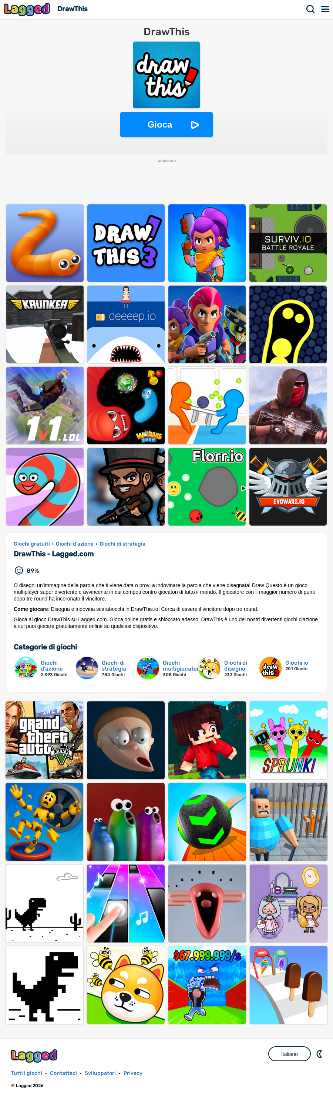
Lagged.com (35, 1055)
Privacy (133, 1073)
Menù (325, 9)
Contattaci (63, 1073)
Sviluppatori (100, 1073)
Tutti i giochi (26, 1073)
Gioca (160, 124)
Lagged (28, 9)
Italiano (289, 1054)
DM (320, 1053)
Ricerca (310, 9)
